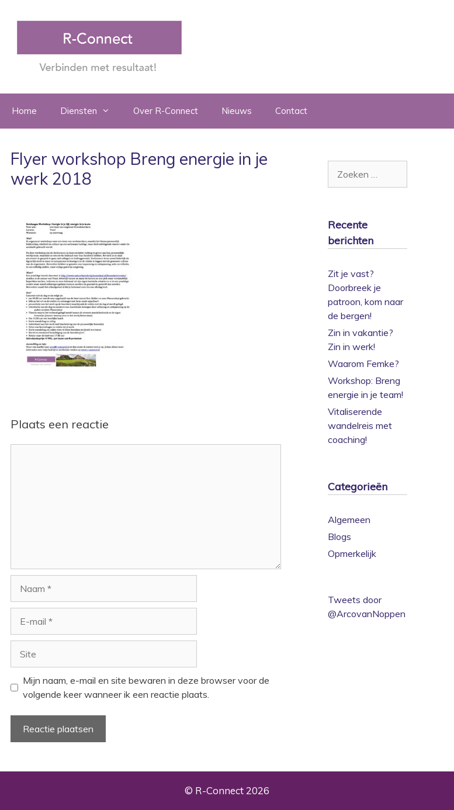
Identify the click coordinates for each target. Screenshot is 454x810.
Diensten (91, 111)
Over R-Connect (165, 110)
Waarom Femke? (363, 363)
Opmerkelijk (352, 553)
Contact (291, 110)
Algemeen (349, 519)
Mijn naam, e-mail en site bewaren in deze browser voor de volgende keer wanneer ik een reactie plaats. (146, 687)
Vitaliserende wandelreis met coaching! (360, 425)
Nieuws (236, 110)
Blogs (339, 536)
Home (24, 110)
